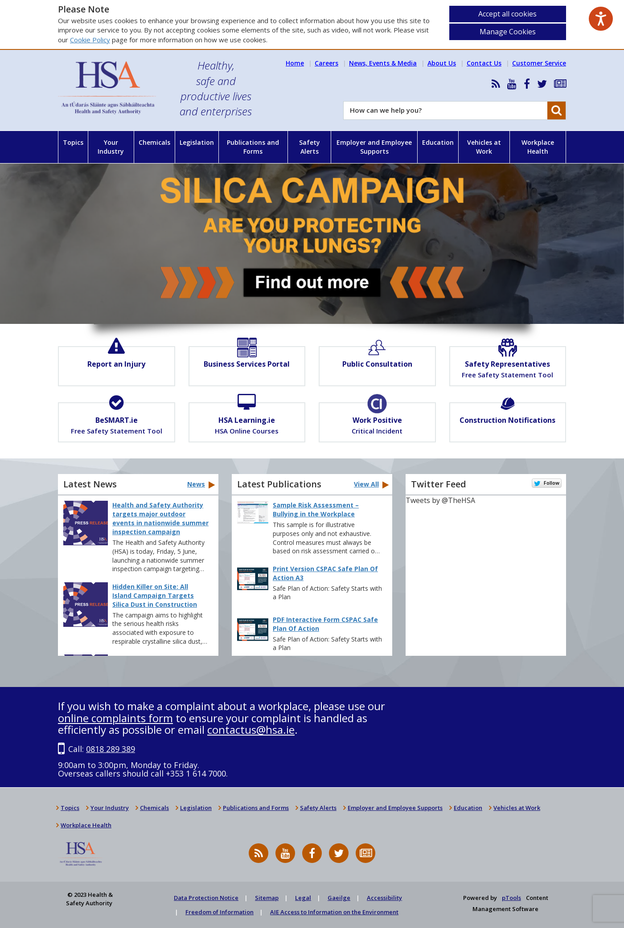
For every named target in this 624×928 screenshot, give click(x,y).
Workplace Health (537, 146)
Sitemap (267, 898)
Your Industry (111, 146)
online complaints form (115, 718)
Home (295, 63)
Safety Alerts (309, 146)
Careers (326, 63)
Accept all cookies (507, 14)
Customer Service (539, 63)
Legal (303, 898)
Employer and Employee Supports (374, 146)
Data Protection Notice (206, 898)
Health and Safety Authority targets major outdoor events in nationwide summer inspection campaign (160, 518)
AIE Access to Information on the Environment (334, 912)
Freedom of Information (219, 912)
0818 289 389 (110, 749)
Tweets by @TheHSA (440, 500)
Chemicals (154, 142)
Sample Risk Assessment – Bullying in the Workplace (316, 509)
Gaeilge (339, 898)
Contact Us (484, 63)
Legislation (197, 142)
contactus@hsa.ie (251, 729)
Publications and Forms (253, 146)
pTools (511, 898)
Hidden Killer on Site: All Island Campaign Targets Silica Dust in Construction (154, 595)
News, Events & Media (383, 63)
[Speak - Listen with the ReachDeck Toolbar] (601, 19)
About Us (441, 63)
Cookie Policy (90, 39)
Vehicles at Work (484, 146)
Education (438, 142)
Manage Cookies (508, 32)
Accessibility (384, 898)
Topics (73, 142)
